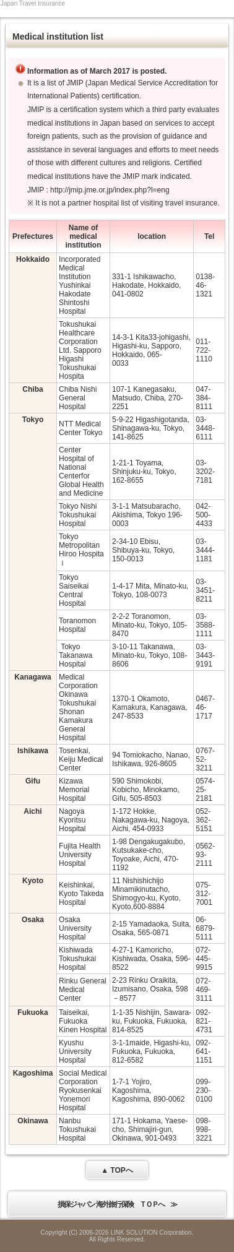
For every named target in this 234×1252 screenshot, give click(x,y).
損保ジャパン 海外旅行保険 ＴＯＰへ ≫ (117, 1204)
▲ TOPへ (117, 1170)
